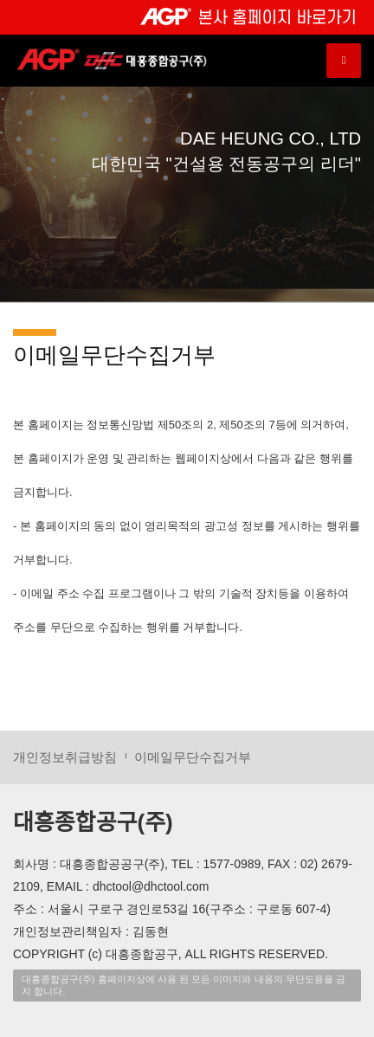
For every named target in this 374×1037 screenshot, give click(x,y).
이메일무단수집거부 (192, 757)
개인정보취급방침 (65, 757)
